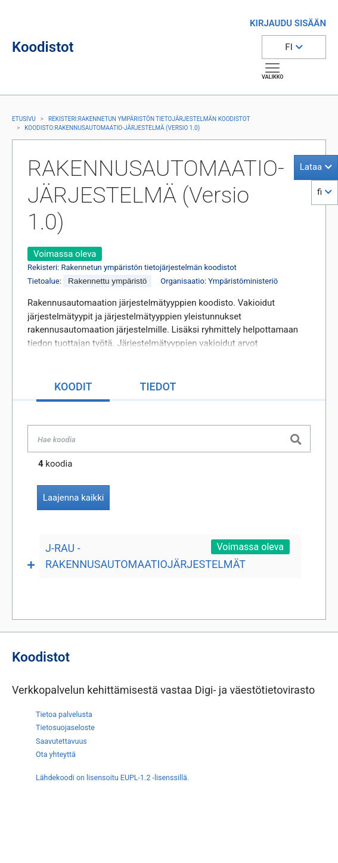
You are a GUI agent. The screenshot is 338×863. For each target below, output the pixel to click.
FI (288, 47)
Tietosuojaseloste (65, 727)
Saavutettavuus (61, 741)
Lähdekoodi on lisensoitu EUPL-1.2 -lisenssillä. (112, 777)
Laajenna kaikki (73, 497)
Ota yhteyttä (56, 754)
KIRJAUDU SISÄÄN (288, 23)
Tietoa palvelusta (64, 714)
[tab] (73, 388)
